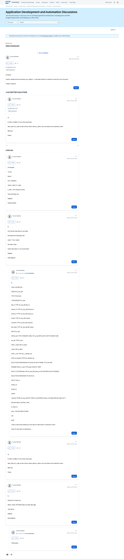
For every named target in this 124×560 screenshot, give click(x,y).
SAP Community (9, 6)
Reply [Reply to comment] (74, 139)
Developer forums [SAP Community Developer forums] (47, 36)
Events (57, 2)
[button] (7, 63)
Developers (45, 2)
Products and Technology (27, 2)
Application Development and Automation (36, 6)
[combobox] (39, 22)
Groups (38, 2)
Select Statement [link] (57, 6)
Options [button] (113, 29)
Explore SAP (108, 2)
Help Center (64, 2)
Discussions (49, 6)
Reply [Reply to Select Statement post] (76, 87)
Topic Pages (72, 2)
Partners (52, 2)
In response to (25, 273)
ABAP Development (10, 69)
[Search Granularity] (12, 22)
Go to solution (43, 53)
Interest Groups (22, 6)
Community (15, 2)
